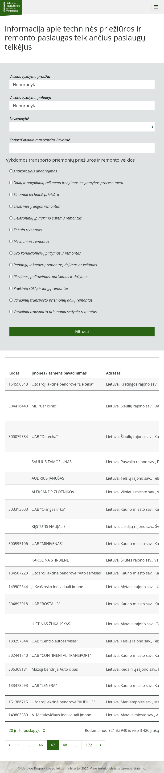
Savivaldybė (19, 118)
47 (53, 745)
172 (89, 745)
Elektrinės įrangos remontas (34, 206)
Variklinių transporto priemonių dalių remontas (50, 300)
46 (41, 745)
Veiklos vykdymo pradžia (29, 76)
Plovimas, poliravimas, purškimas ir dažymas (48, 276)
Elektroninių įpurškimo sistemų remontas (45, 218)
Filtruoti (82, 331)
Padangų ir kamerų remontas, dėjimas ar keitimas (53, 264)
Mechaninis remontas (29, 241)
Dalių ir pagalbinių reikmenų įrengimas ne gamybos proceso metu (66, 182)
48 (65, 745)
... (29, 745)
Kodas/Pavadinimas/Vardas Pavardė (39, 140)
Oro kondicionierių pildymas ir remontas (45, 253)
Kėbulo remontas (25, 229)
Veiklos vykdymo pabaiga (30, 97)
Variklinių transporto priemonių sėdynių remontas (53, 311)
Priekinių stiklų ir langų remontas (39, 288)
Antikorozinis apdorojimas (33, 171)
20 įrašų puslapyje (27, 730)
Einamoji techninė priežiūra (34, 194)
